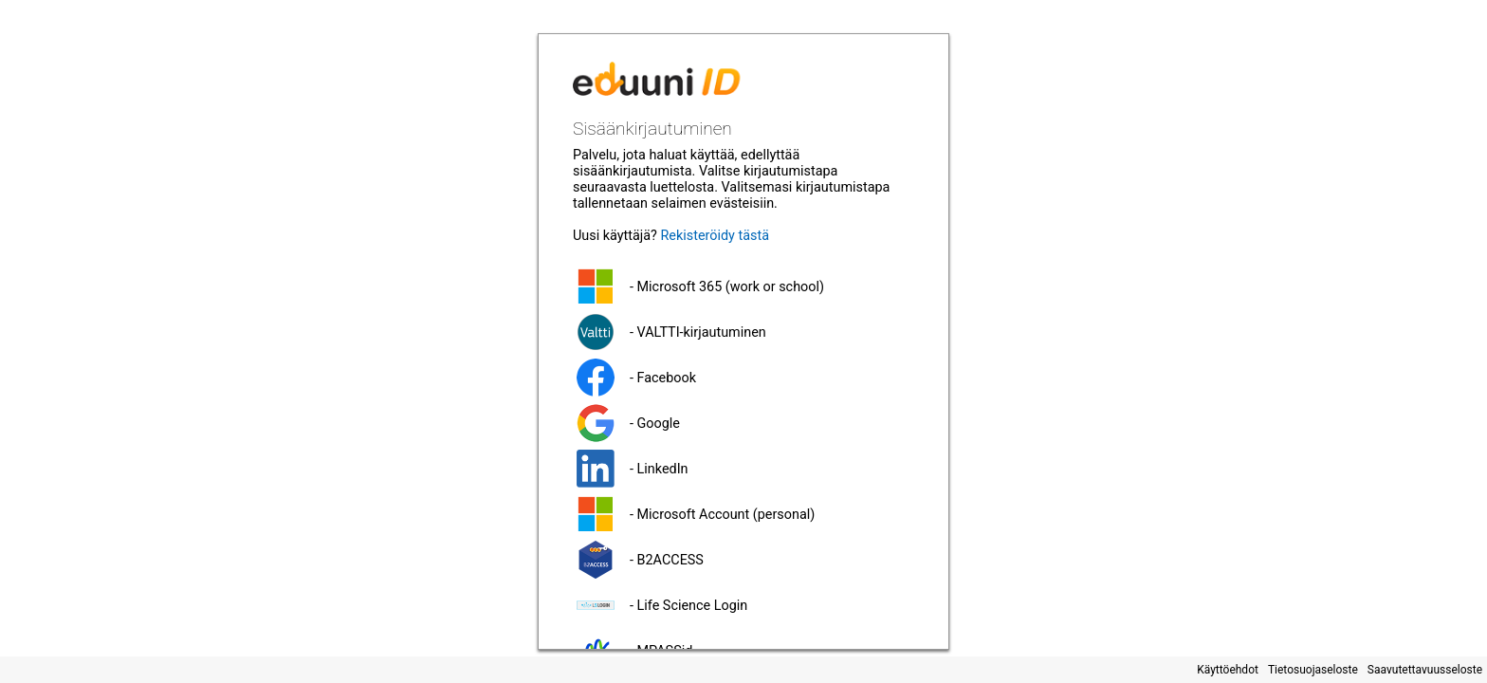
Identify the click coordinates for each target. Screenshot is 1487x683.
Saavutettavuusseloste (1425, 669)
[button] (743, 286)
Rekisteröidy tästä (714, 236)
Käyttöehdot (1227, 669)
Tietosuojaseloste (1313, 669)
